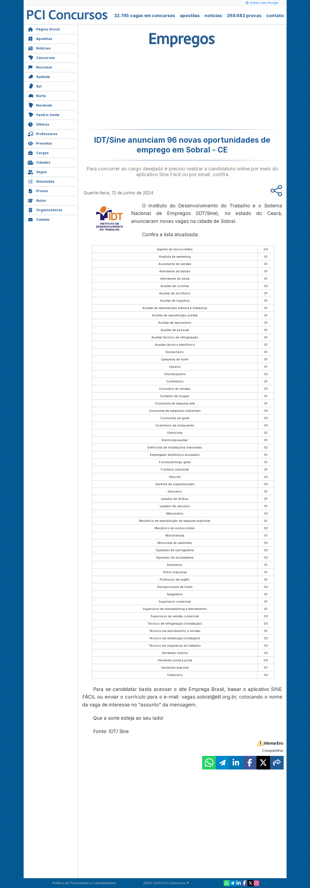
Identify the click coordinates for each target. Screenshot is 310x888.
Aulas (37, 199)
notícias (213, 15)
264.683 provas (244, 15)
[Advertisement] (138, 90)
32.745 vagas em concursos (144, 15)
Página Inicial (44, 28)
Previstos (40, 142)
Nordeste (40, 104)
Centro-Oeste (44, 114)
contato (275, 15)
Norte (37, 95)
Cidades (39, 161)
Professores (42, 133)
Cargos (38, 152)
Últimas (38, 123)
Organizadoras (45, 209)
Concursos (41, 57)
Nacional (40, 66)
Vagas (37, 171)
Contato (38, 219)
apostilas (190, 15)
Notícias (39, 47)
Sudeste (39, 76)
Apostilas (40, 38)
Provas (38, 190)
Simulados (41, 180)
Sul (35, 85)
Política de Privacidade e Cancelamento (84, 883)
